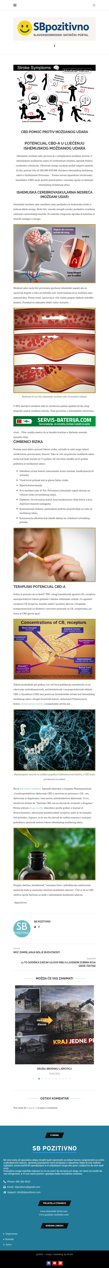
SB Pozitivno (42, 921)
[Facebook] (54, 46)
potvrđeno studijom (30, 788)
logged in (32, 1107)
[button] (20, 1035)
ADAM (70, 1254)
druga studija (36, 807)
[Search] (94, 5)
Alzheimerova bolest (31, 703)
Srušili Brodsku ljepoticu (54, 1068)
